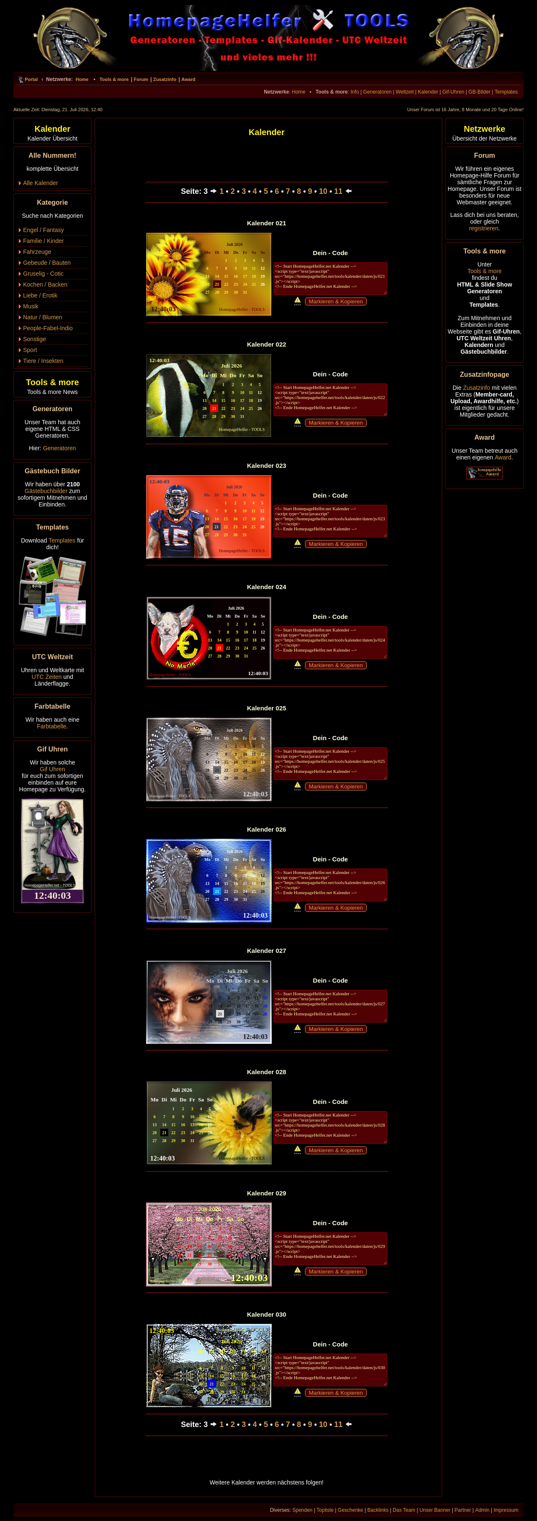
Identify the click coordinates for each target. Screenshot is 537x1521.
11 (338, 191)
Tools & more (113, 79)
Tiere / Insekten (43, 360)
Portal (31, 79)
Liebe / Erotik (40, 295)
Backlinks (378, 1510)
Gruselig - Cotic (43, 273)
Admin (482, 1510)
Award (188, 79)
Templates (506, 92)
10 (323, 191)
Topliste (325, 1510)
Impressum (505, 1510)
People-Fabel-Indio (48, 328)
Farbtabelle (51, 726)
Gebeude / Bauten (47, 262)
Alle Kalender (40, 183)
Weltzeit (405, 92)
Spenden (302, 1510)
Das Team (404, 1510)
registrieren (483, 228)
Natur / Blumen (42, 317)
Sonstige (34, 339)
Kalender (428, 92)
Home (82, 79)
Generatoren (377, 92)
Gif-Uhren (453, 92)
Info (354, 92)
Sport (30, 350)
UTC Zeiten (47, 676)
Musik (31, 306)
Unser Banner (435, 1510)
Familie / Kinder (43, 240)
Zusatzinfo (164, 79)
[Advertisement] (217, 157)
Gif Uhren (52, 769)
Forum (141, 79)
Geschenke (350, 1510)
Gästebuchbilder (46, 491)
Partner (463, 1510)
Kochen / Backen (45, 284)
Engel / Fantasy (43, 230)
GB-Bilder (479, 92)
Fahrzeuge (37, 251)
